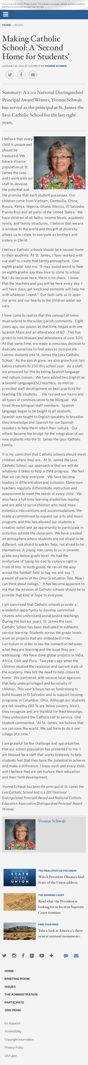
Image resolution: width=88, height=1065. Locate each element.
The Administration (21, 994)
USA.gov (10, 1055)
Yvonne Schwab (56, 65)
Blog (19, 25)
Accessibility (12, 1031)
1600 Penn (12, 1010)
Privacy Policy (13, 1047)
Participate (14, 1002)
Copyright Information (19, 1039)
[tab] (5, 14)
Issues (10, 986)
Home (6, 25)
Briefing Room (16, 979)
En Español (12, 1023)
